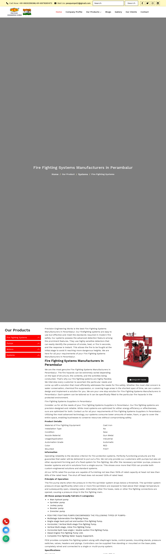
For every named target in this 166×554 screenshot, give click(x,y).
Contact (145, 12)
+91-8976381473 (44, 3)
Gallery (118, 12)
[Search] (108, 3)
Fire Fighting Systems (17, 337)
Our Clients (131, 12)
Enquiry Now (138, 380)
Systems (83, 174)
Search (131, 3)
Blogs (108, 12)
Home (59, 12)
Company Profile (74, 12)
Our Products (94, 12)
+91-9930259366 (27, 3)
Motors (10, 349)
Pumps (10, 343)
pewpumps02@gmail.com (78, 3)
